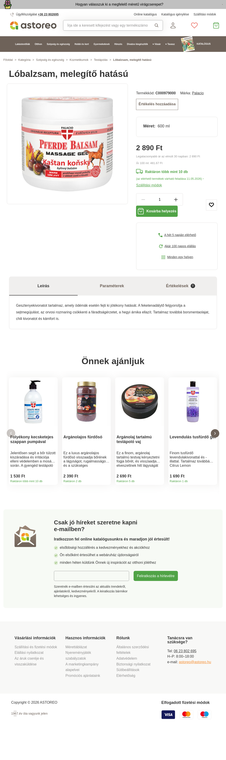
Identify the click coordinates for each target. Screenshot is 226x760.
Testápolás (101, 70)
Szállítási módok (205, 24)
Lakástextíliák (22, 54)
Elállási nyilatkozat (29, 678)
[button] (11, 453)
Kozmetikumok (79, 70)
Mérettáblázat (76, 672)
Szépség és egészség (58, 54)
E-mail (62, 601)
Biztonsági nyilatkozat (133, 690)
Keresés (157, 36)
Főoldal (8, 70)
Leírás (43, 299)
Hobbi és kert (82, 54)
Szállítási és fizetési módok (36, 672)
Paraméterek (112, 299)
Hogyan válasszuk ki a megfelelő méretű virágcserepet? (92, 9)
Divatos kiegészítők (137, 54)
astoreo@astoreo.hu (195, 688)
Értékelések (180, 299)
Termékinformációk (53, 502)
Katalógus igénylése (175, 24)
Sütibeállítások (127, 695)
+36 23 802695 (48, 24)
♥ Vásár (157, 54)
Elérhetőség (125, 701)
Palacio (198, 103)
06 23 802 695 (185, 676)
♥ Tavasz (170, 54)
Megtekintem (197, 10)
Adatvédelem (126, 684)
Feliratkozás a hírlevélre (156, 602)
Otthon (38, 54)
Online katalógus (145, 24)
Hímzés (118, 54)
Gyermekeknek (102, 54)
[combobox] (105, 35)
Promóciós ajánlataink (83, 701)
